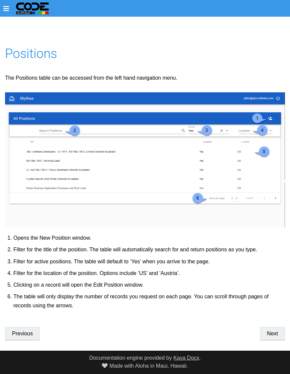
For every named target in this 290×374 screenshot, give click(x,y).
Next (272, 333)
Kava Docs (186, 358)
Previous (22, 333)
